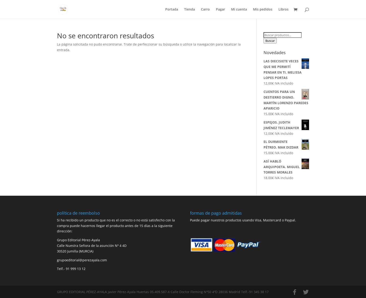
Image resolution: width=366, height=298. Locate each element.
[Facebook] (294, 292)
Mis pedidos (262, 9)
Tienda (189, 9)
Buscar (270, 41)
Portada (171, 9)
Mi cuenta (239, 9)
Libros (283, 9)
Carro (205, 9)
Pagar (220, 9)
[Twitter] (305, 292)
